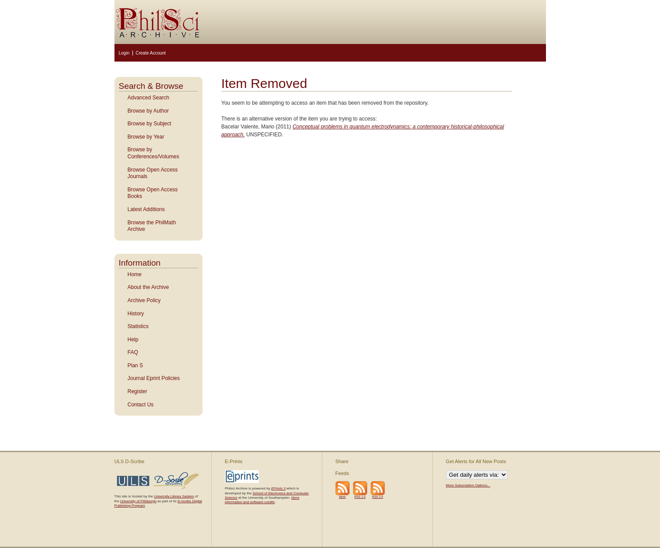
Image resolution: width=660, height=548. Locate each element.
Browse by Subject (149, 124)
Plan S (135, 365)
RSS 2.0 (377, 496)
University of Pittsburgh (138, 501)
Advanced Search (149, 98)
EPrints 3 (278, 488)
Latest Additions (146, 209)
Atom (342, 496)
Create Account (151, 53)
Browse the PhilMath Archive (152, 226)
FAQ (133, 352)
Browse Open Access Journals (153, 173)
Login (124, 53)
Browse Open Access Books (153, 193)
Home (135, 274)
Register (137, 391)
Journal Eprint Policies (154, 378)
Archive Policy (144, 300)
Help (133, 339)
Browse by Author (148, 111)
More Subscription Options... (468, 485)
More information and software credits (262, 500)
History (136, 314)
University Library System (174, 496)
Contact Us (141, 405)
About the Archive (148, 287)
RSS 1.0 (359, 496)
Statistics (138, 326)
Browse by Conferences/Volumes (153, 153)
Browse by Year (146, 137)
